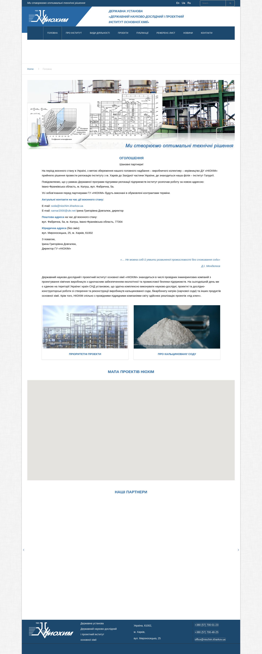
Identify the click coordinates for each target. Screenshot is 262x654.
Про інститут (74, 33)
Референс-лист (165, 33)
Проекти (123, 33)
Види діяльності (100, 33)
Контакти (206, 33)
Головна (52, 33)
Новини (188, 33)
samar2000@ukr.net (63, 210)
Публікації (142, 33)
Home (30, 69)
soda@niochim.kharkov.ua (67, 205)
